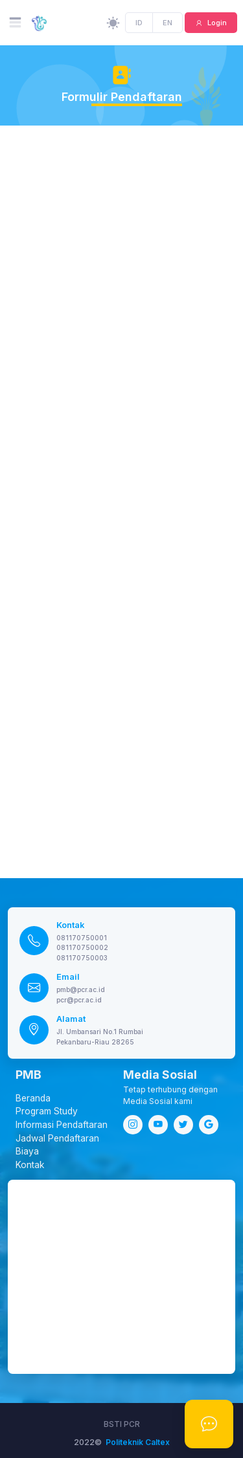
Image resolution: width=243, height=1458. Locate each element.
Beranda (33, 1098)
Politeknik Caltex (138, 1442)
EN (167, 22)
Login (216, 22)
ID (139, 22)
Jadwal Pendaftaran (57, 1138)
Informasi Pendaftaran (62, 1125)
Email (68, 977)
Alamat (71, 1019)
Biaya (27, 1151)
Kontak (70, 925)
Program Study (47, 1111)
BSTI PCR (122, 1424)
